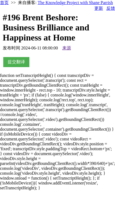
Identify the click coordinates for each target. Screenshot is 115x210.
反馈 (110, 8)
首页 (4, 2)
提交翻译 (16, 61)
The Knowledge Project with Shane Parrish (75, 2)
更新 (98, 8)
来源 (66, 48)
